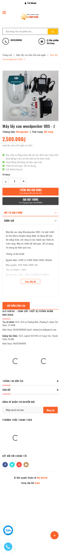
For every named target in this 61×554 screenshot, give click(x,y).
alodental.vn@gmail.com (44, 329)
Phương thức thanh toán (17, 419)
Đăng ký (50, 410)
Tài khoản (30, 3)
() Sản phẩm (53, 41)
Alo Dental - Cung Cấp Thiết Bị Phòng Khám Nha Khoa (27, 312)
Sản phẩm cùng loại (16, 305)
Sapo (37, 482)
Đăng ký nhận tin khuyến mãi (18, 402)
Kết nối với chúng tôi (14, 456)
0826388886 (19, 329)
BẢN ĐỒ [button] (30, 390)
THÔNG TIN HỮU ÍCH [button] (30, 381)
